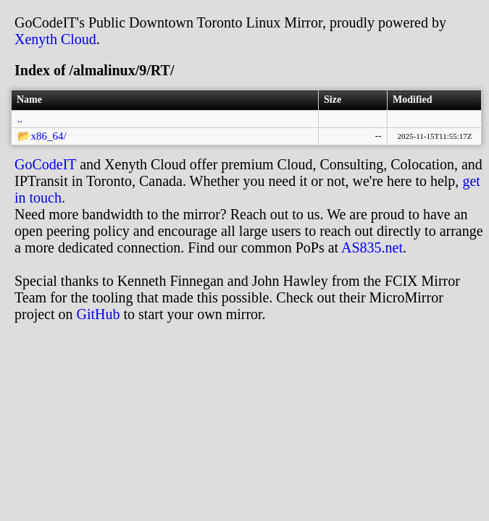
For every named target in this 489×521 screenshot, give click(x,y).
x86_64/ (49, 136)
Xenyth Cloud (55, 39)
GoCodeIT (45, 164)
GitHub (98, 314)
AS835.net (372, 247)
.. (20, 118)
